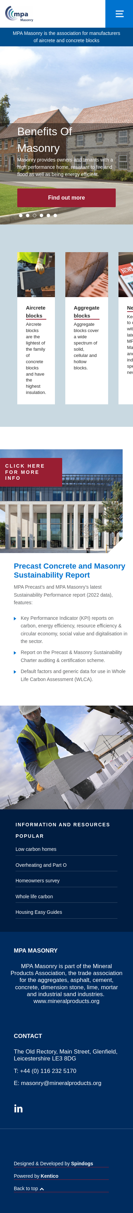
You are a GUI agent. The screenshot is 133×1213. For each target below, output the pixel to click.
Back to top (26, 1188)
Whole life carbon (34, 896)
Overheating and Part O (41, 865)
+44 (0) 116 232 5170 (48, 1071)
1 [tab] (20, 215)
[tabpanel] (66, 135)
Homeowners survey (38, 880)
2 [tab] (27, 215)
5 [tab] (48, 215)
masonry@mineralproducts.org (61, 1083)
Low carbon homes (36, 849)
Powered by (36, 1176)
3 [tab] (34, 215)
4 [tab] (41, 215)
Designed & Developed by (53, 1163)
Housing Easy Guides (39, 912)
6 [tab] (55, 215)
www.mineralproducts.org (66, 1001)
